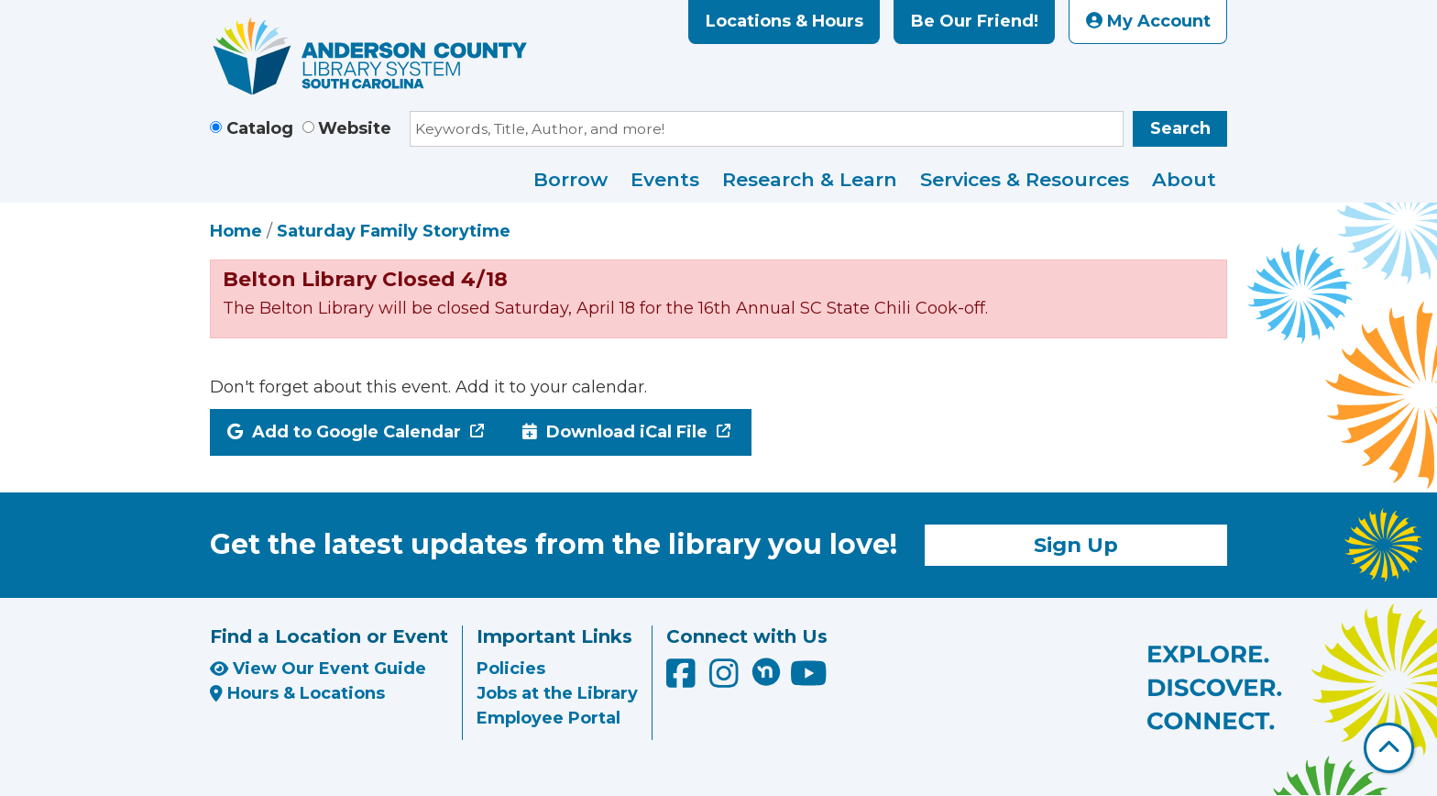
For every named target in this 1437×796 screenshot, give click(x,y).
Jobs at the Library (557, 693)
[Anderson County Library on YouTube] (809, 680)
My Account (1148, 21)
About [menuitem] (1184, 179)
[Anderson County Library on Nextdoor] (766, 671)
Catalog (259, 128)
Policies (511, 668)
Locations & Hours (784, 21)
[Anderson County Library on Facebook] (683, 680)
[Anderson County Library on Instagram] (726, 680)
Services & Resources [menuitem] (1024, 179)
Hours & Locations (297, 693)
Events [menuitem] (665, 179)
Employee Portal (548, 718)
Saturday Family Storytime (393, 231)
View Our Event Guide (318, 668)
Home (236, 231)
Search (1180, 128)
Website (354, 128)
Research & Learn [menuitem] (809, 179)
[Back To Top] (1389, 748)
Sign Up (1076, 545)
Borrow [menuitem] (570, 179)
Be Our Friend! (974, 21)
